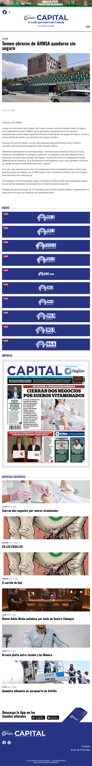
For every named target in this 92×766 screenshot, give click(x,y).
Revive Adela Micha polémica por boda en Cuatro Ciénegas (38, 618)
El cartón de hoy (12, 582)
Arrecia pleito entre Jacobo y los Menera (27, 655)
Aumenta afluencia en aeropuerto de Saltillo (29, 691)
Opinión (5, 543)
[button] (88, 27)
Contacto (86, 746)
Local (5, 38)
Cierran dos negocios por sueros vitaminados (30, 510)
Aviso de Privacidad (80, 750)
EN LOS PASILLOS (12, 546)
